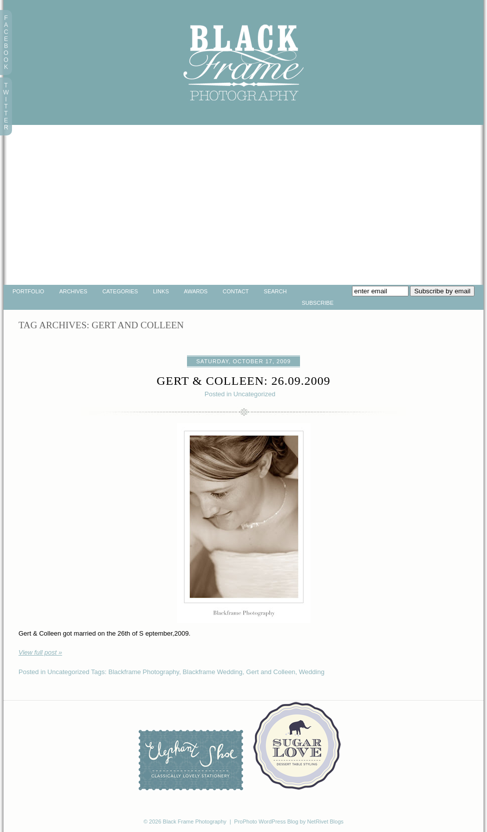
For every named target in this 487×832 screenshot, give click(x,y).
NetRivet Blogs (325, 822)
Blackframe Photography (143, 672)
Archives (73, 291)
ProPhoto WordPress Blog (266, 822)
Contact (235, 291)
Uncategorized (255, 394)
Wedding (311, 672)
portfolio (28, 291)
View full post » (40, 652)
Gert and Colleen (270, 672)
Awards (196, 291)
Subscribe (318, 303)
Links (161, 291)
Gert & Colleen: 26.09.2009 (243, 380)
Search (275, 291)
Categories (120, 291)
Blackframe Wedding (212, 672)
